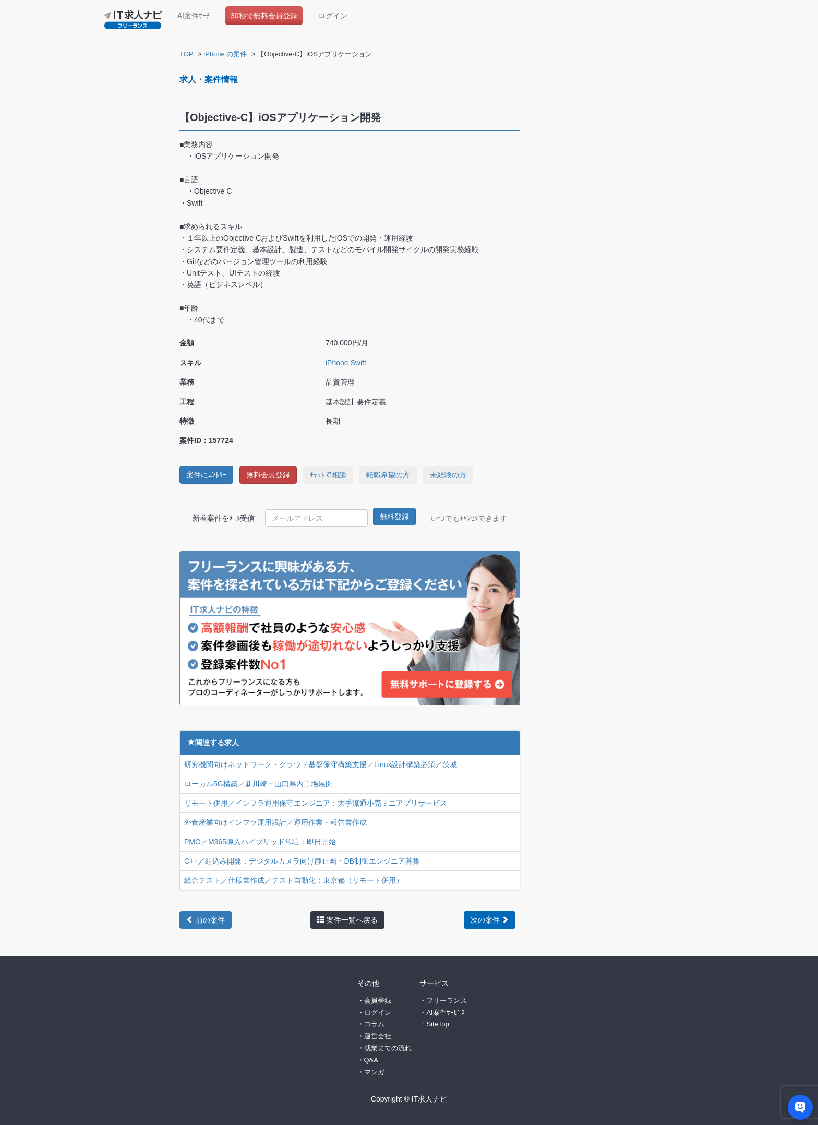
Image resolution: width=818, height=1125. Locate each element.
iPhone (337, 362)
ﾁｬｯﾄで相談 (328, 475)
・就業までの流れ (384, 1047)
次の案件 (490, 919)
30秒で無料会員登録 (264, 15)
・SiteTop (434, 1023)
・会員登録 (374, 999)
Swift (358, 362)
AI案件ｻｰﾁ (193, 15)
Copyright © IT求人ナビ (409, 1098)
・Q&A (367, 1059)
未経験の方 (448, 475)
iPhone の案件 (225, 54)
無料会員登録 (268, 475)
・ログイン (374, 1011)
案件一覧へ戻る (347, 919)
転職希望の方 (388, 475)
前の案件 (205, 919)
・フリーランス (443, 999)
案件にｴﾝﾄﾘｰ (206, 475)
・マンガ (370, 1071)
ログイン (332, 15)
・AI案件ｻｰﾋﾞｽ (441, 1011)
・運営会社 (374, 1035)
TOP (186, 54)
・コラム (370, 1023)
